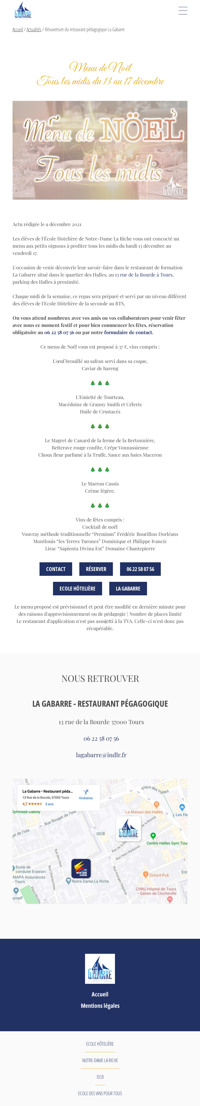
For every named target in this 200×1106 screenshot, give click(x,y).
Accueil (18, 29)
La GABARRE (128, 588)
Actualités (34, 29)
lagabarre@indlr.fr (101, 755)
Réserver (96, 569)
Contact (56, 569)
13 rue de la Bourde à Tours (143, 274)
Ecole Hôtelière (78, 588)
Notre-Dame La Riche (100, 1060)
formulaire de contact (128, 332)
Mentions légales (100, 1006)
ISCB (100, 1077)
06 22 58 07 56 (59, 332)
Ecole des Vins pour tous (100, 1093)
